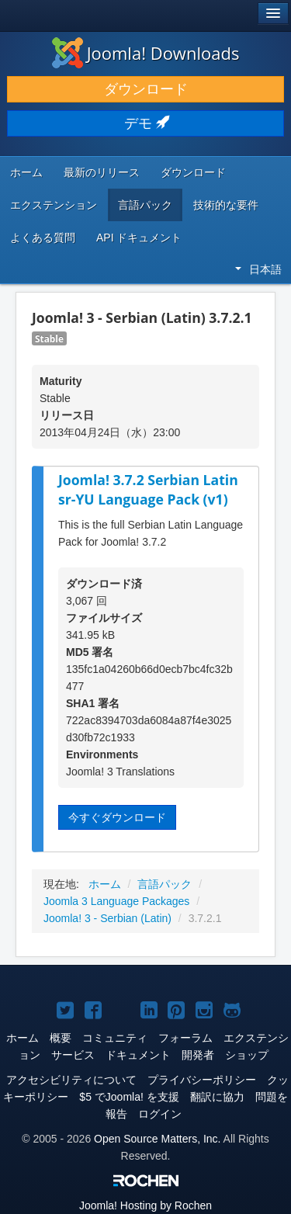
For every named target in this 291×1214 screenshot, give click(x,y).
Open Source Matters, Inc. (157, 1138)
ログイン (160, 1114)
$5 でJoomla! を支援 (128, 1097)
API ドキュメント (139, 237)
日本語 (258, 269)
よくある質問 (42, 237)
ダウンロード (146, 89)
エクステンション (53, 205)
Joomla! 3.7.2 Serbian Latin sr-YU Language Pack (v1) (148, 489)
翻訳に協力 (217, 1097)
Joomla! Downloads (146, 52)
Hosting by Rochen (145, 1205)
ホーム (26, 172)
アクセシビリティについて (71, 1080)
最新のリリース (102, 172)
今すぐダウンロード (117, 817)
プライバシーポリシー (201, 1080)
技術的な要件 (225, 205)
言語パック (145, 205)
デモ (145, 123)
